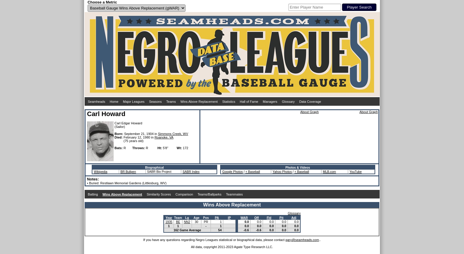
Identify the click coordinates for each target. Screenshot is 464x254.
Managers (270, 101)
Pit (281, 217)
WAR (244, 217)
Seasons (155, 101)
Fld (269, 217)
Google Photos (232, 171)
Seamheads (96, 101)
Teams (171, 101)
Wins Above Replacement (199, 101)
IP (229, 217)
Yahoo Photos (282, 171)
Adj (294, 217)
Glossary (288, 101)
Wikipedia (100, 171)
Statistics (228, 101)
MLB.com (329, 171)
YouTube (355, 171)
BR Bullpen (128, 171)
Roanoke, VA (163, 137)
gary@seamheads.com (302, 240)
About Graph (309, 112)
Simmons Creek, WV (173, 134)
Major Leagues (134, 101)
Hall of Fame (249, 101)
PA (217, 217)
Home (114, 101)
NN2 (187, 222)
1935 (168, 222)
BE (178, 222)
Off (256, 217)
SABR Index (191, 171)
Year (169, 217)
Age (196, 217)
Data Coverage (310, 101)
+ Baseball (252, 171)
